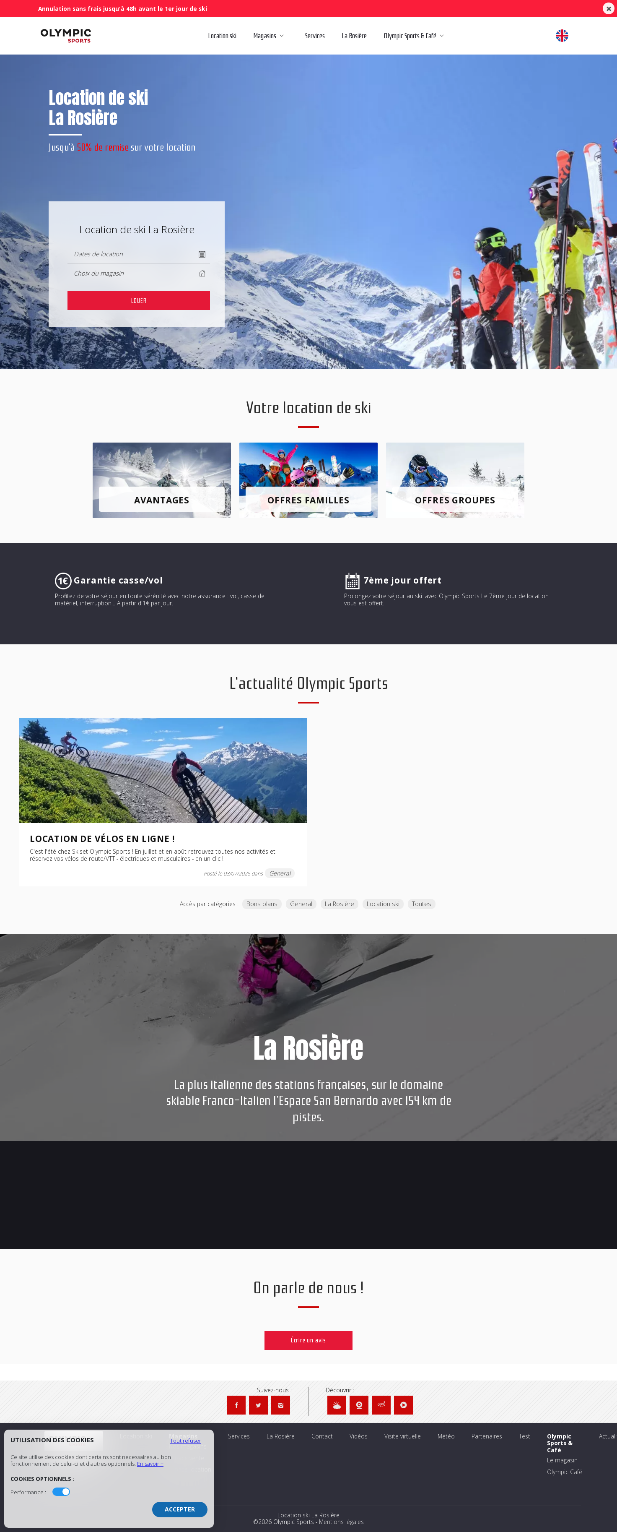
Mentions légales (341, 1522)
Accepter (180, 1509)
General (301, 904)
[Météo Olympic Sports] (336, 1405)
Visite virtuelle (402, 1436)
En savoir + (150, 1463)
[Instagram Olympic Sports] (280, 1405)
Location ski (221, 36)
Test (524, 1436)
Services (314, 36)
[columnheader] (138, 273)
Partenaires (487, 1436)
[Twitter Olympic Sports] (258, 1405)
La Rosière (352, 36)
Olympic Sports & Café (416, 36)
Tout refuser (185, 1440)
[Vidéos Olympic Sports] (403, 1405)
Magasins (270, 36)
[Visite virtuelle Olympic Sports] (381, 1405)
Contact (322, 1436)
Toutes (421, 904)
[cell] (138, 300)
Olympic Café (564, 1472)
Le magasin (562, 1460)
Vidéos (359, 1436)
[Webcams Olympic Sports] (359, 1405)
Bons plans (261, 904)
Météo (446, 1436)
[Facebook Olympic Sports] (236, 1405)
